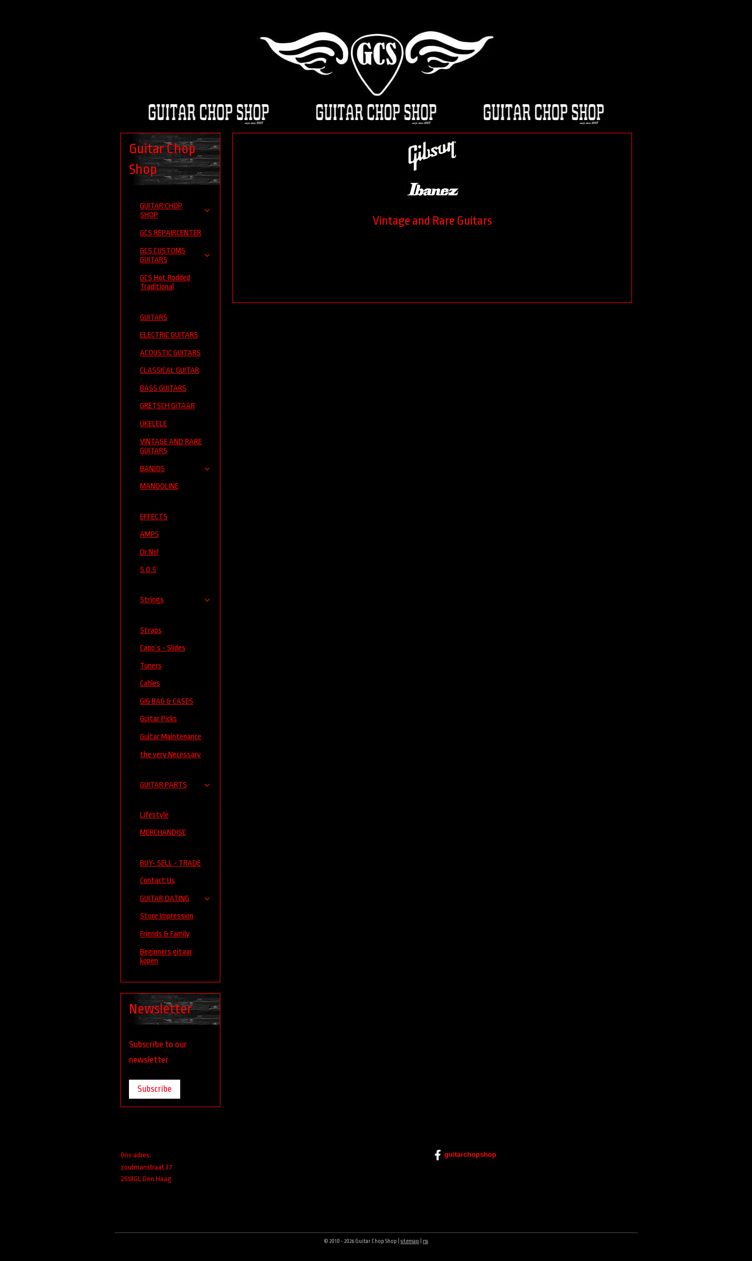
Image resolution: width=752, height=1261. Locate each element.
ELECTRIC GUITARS (169, 334)
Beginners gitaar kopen (166, 956)
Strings (176, 599)
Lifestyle (154, 815)
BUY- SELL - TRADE (170, 863)
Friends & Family (165, 933)
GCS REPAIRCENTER (170, 232)
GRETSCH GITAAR (167, 405)
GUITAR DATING (176, 898)
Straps (151, 630)
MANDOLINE (159, 486)
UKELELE (153, 423)
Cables (150, 683)
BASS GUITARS (163, 388)
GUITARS (154, 317)
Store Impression (166, 916)
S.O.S (148, 569)
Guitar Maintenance (170, 736)
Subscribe (154, 1089)
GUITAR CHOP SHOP (176, 210)
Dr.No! (149, 552)
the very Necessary (170, 754)
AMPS (149, 534)
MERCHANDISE (163, 832)
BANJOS (176, 468)
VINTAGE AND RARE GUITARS (171, 446)
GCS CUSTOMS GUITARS (176, 255)
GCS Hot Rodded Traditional (165, 282)
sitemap (410, 1241)
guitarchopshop (465, 1155)
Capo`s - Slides (162, 647)
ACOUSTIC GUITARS (170, 352)
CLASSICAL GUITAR (169, 370)
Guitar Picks (158, 718)
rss (425, 1241)
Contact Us (157, 880)
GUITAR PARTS (176, 784)
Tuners (151, 665)
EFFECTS (154, 516)
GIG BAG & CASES (166, 701)
